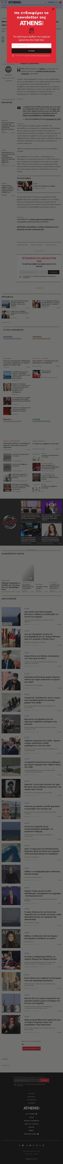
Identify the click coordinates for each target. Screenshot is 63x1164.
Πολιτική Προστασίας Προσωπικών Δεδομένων (37, 55)
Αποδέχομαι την (33, 55)
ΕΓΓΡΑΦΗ (31, 51)
